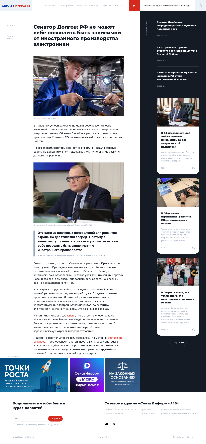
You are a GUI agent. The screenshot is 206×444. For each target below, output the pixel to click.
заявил (71, 315)
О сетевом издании (113, 413)
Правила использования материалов (178, 413)
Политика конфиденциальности (175, 409)
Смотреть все (178, 343)
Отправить (55, 418)
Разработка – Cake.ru (183, 437)
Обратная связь (147, 413)
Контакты (119, 5)
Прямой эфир (91, 5)
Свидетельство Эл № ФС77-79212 (120, 409)
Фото (79, 5)
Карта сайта (103, 437)
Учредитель (145, 409)
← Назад (11, 25)
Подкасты (106, 5)
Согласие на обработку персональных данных (37, 425)
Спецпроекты (66, 5)
